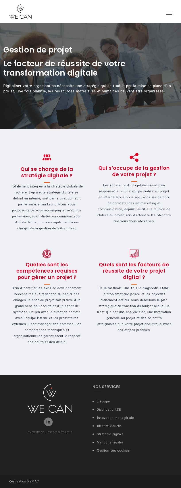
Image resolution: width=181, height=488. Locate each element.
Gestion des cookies (113, 451)
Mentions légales (110, 442)
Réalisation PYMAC (24, 481)
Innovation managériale (115, 418)
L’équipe (103, 401)
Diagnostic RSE (109, 410)
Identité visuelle (110, 426)
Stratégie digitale (110, 434)
